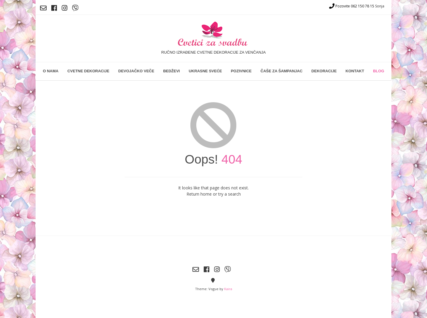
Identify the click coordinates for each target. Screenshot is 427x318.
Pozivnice (241, 71)
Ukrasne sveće (205, 71)
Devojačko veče (136, 71)
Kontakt (354, 71)
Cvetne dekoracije (88, 71)
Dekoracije (324, 71)
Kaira (228, 289)
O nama (50, 71)
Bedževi (171, 71)
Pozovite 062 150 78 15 (351, 6)
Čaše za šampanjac (282, 71)
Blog (378, 71)
